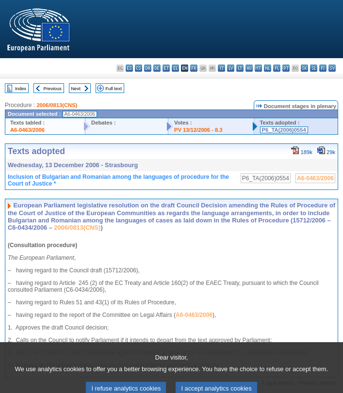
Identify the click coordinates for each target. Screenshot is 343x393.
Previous (53, 88)
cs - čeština (138, 68)
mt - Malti (258, 68)
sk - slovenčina (304, 68)
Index (20, 88)
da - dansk (147, 68)
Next (76, 88)
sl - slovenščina (313, 68)
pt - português (286, 68)
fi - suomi (323, 68)
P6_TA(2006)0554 (284, 130)
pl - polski (276, 68)
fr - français (193, 68)
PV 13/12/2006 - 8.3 (198, 130)
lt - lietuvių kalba (240, 68)
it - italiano (221, 68)
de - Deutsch (157, 68)
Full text (113, 88)
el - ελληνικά (175, 68)
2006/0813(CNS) (56, 105)
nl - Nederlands (267, 68)
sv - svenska (332, 68)
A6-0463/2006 (27, 130)
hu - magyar (249, 68)
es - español (129, 68)
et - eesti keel (166, 68)
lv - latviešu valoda (230, 68)
